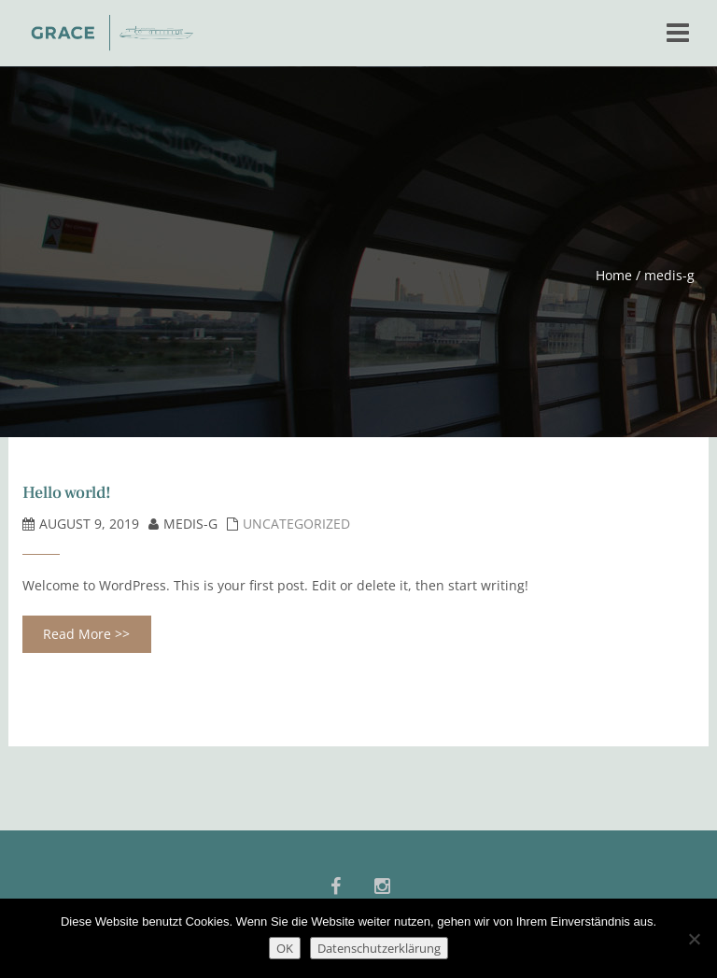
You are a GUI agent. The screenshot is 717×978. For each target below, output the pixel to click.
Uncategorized (296, 523)
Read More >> (86, 634)
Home (614, 275)
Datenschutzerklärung (379, 948)
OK (284, 948)
